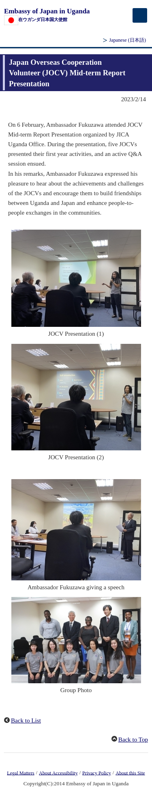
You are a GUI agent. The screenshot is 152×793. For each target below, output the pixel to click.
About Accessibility (58, 773)
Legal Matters (20, 773)
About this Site (130, 773)
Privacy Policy (96, 773)
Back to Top (133, 739)
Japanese (127, 40)
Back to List (26, 720)
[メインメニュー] (140, 15)
